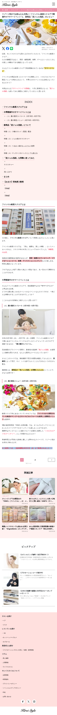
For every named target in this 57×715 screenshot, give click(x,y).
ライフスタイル (8, 667)
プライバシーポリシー (10, 684)
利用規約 (5, 679)
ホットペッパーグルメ (10, 637)
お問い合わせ (7, 696)
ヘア (4, 620)
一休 (4, 633)
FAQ (4, 692)
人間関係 (5, 662)
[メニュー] (52, 4)
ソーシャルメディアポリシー (12, 688)
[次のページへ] (51, 460)
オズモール (6, 642)
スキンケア (14, 10)
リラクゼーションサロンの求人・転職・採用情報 (18, 650)
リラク (5, 625)
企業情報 (5, 675)
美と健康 (5, 10)
